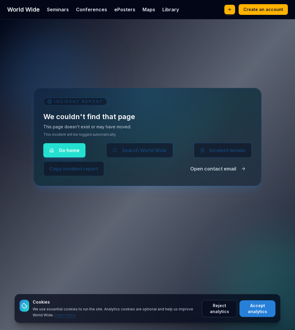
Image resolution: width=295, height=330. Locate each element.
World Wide (23, 9)
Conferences (91, 9)
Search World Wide (139, 150)
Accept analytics (257, 308)
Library (170, 9)
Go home (64, 150)
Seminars (58, 9)
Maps (148, 9)
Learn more (65, 315)
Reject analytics (219, 308)
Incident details (222, 150)
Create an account (263, 9)
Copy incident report (74, 169)
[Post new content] (229, 9)
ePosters (124, 9)
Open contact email (218, 169)
